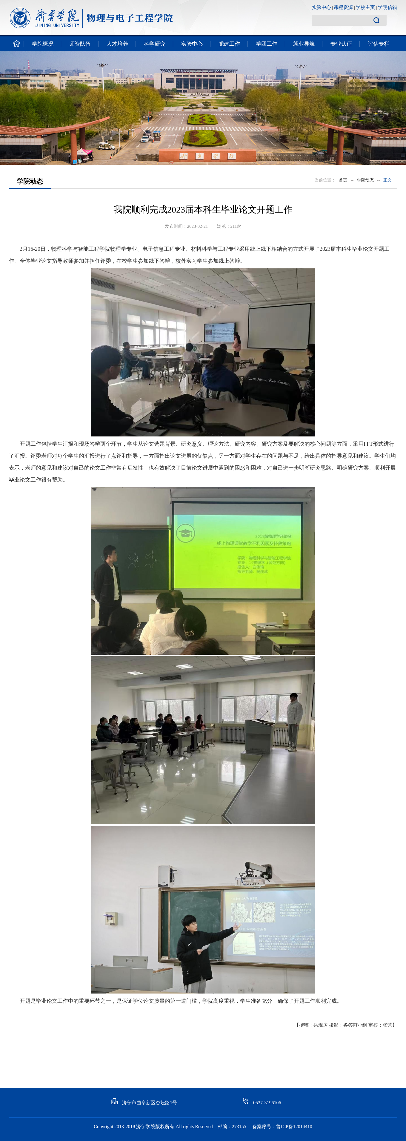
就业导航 (304, 44)
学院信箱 (387, 7)
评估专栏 (378, 44)
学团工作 (266, 44)
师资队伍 (80, 44)
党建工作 (229, 44)
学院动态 (365, 180)
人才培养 (117, 44)
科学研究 (154, 44)
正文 (387, 180)
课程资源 (343, 7)
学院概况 (42, 44)
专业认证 (341, 44)
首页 (343, 180)
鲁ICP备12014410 (294, 1126)
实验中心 (321, 7)
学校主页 (365, 7)
